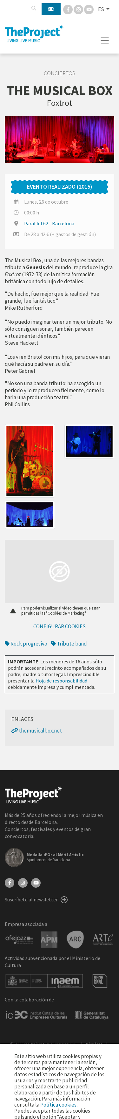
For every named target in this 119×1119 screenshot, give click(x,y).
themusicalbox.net (36, 730)
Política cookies (58, 1104)
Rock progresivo (26, 643)
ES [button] (101, 9)
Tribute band (69, 643)
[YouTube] (36, 882)
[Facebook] (68, 8)
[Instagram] (79, 8)
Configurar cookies (59, 626)
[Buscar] (34, 8)
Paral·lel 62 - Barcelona (49, 223)
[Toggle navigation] (105, 40)
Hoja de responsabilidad (61, 680)
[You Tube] (89, 8)
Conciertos (59, 73)
